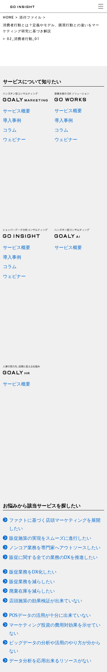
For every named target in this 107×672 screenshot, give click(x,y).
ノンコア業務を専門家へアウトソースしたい (54, 547)
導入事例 (12, 120)
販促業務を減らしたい (32, 581)
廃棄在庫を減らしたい (32, 590)
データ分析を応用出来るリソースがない (50, 660)
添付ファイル (30, 17)
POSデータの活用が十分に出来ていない (50, 615)
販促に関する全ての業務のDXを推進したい (53, 557)
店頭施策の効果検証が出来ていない (45, 600)
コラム (10, 130)
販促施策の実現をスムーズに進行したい (50, 538)
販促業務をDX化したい (32, 571)
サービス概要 (16, 110)
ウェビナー (14, 139)
